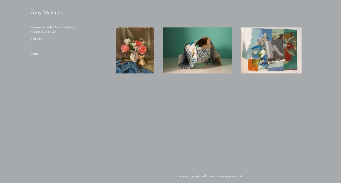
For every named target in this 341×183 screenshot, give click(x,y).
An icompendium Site (229, 176)
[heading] (43, 12)
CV (32, 46)
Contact (35, 53)
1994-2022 (37, 38)
